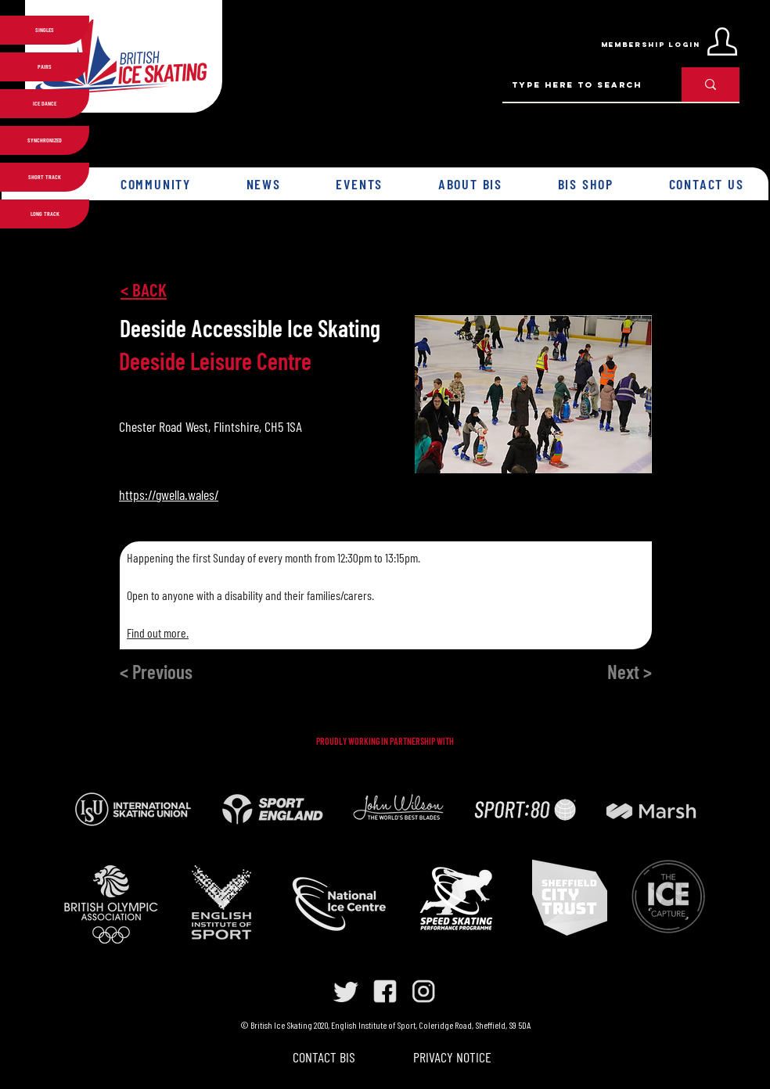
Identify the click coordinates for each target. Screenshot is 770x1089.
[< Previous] (183, 671)
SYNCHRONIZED (44, 140)
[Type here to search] (580, 84)
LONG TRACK (45, 213)
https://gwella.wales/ (168, 494)
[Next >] (599, 671)
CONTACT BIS (324, 1057)
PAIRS (45, 66)
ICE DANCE (44, 103)
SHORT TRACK (44, 177)
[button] (156, 183)
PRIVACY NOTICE (452, 1057)
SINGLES (44, 30)
